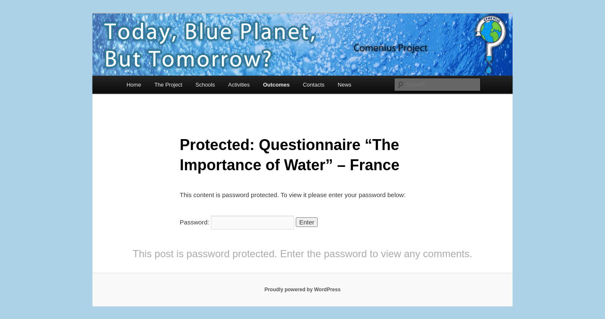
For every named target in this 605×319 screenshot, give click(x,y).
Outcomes (276, 85)
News (345, 85)
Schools (205, 85)
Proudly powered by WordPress (302, 290)
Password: (237, 222)
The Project (168, 85)
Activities (239, 85)
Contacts (313, 85)
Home (133, 85)
